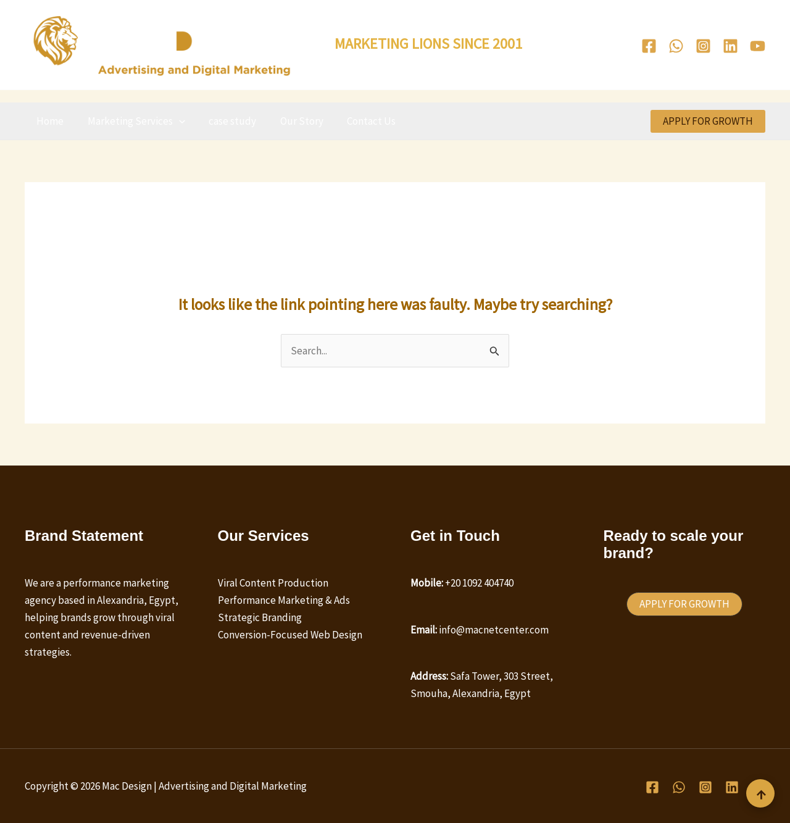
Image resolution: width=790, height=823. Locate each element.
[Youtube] (757, 46)
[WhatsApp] (676, 46)
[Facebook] (649, 46)
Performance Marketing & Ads (284, 600)
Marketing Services (132, 121)
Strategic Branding (260, 617)
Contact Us (359, 121)
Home (48, 121)
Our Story (292, 121)
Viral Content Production (273, 583)
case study (225, 121)
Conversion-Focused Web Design (290, 634)
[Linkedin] (730, 46)
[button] (174, 121)
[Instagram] (703, 46)
